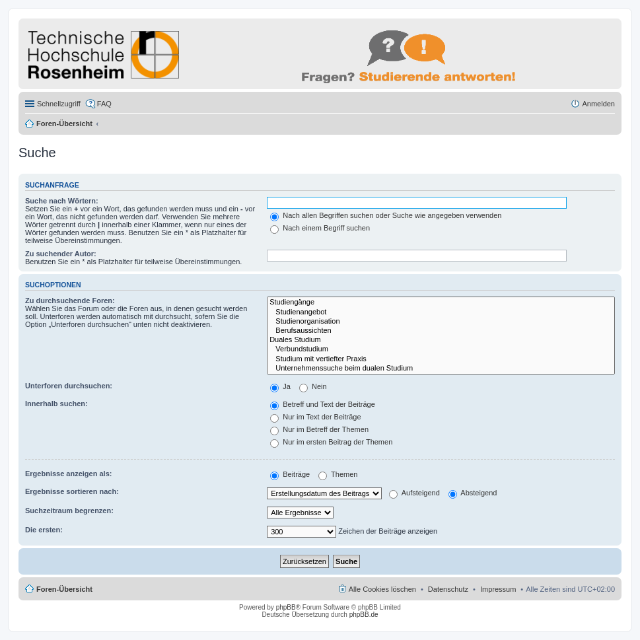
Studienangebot (441, 312)
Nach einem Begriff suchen (320, 228)
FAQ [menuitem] (104, 104)
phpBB (286, 607)
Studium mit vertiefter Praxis (441, 359)
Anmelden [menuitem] (598, 104)
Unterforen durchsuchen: (68, 386)
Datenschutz (448, 589)
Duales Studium (441, 340)
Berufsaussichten (441, 331)
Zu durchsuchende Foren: (70, 300)
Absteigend (472, 493)
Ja (280, 386)
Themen (337, 474)
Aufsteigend (414, 493)
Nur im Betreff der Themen (319, 429)
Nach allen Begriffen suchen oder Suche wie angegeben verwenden (385, 215)
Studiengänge (441, 302)
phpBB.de (363, 614)
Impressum (498, 589)
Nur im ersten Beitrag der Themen (331, 442)
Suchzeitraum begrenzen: (69, 511)
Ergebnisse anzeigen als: (68, 474)
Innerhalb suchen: (56, 404)
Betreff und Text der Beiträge (322, 404)
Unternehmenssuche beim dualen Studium (441, 368)
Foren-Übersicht (64, 123)
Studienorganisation (441, 321)
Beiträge (290, 474)
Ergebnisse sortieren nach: (72, 491)
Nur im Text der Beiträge (315, 417)
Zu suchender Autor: (60, 254)
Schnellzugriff (59, 104)
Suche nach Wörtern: (61, 201)
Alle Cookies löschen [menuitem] (382, 589)
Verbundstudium (441, 349)
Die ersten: (44, 530)
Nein (313, 386)
